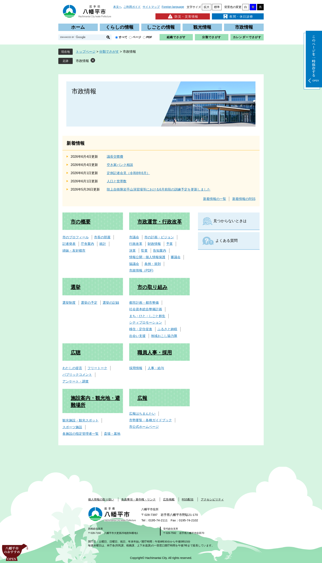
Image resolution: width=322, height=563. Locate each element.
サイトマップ (151, 6)
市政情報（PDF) (141, 270)
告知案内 (159, 250)
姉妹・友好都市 (73, 250)
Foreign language (173, 6)
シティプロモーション (145, 322)
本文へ (117, 6)
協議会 (134, 264)
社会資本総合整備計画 (145, 309)
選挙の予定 (89, 302)
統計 (102, 244)
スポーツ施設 (72, 427)
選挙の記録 (111, 302)
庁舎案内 (87, 244)
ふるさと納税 (167, 329)
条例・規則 (152, 264)
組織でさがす (176, 37)
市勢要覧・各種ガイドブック (150, 420)
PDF (149, 37)
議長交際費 (115, 156)
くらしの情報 (119, 27)
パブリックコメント (77, 374)
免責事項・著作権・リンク (138, 499)
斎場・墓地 (112, 433)
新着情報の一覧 (214, 199)
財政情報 (154, 244)
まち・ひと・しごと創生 (147, 316)
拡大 (206, 7)
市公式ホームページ (144, 426)
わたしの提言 (72, 368)
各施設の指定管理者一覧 (80, 433)
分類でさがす (211, 37)
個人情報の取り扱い (101, 499)
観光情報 (202, 27)
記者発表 (69, 244)
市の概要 (81, 221)
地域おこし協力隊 (164, 336)
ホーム (78, 27)
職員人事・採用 (154, 352)
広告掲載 (169, 499)
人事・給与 (156, 368)
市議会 (134, 237)
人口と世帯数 (116, 181)
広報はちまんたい (142, 413)
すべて (123, 37)
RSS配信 (187, 499)
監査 (144, 250)
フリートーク (97, 368)
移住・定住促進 (140, 329)
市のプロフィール (75, 237)
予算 (169, 244)
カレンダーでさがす (247, 37)
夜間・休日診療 (237, 16)
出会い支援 (137, 336)
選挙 (75, 287)
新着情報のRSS (243, 199)
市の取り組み (152, 287)
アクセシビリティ (212, 499)
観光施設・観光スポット (80, 420)
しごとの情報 (161, 27)
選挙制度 (69, 302)
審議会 (176, 257)
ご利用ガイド (132, 6)
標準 (217, 7)
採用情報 (135, 368)
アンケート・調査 (75, 381)
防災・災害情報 (182, 16)
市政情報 (244, 27)
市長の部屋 (102, 237)
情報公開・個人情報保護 (147, 257)
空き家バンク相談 (120, 165)
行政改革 (135, 244)
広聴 (75, 352)
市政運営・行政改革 (159, 221)
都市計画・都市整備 (144, 302)
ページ (136, 37)
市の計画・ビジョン (159, 237)
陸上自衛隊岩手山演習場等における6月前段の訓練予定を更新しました (158, 189)
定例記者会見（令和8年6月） (128, 173)
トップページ (85, 51)
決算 (132, 250)
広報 (142, 398)
